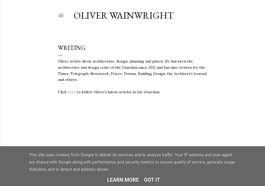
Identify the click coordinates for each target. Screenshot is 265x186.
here (72, 92)
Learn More (123, 180)
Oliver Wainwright (123, 15)
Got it (152, 180)
